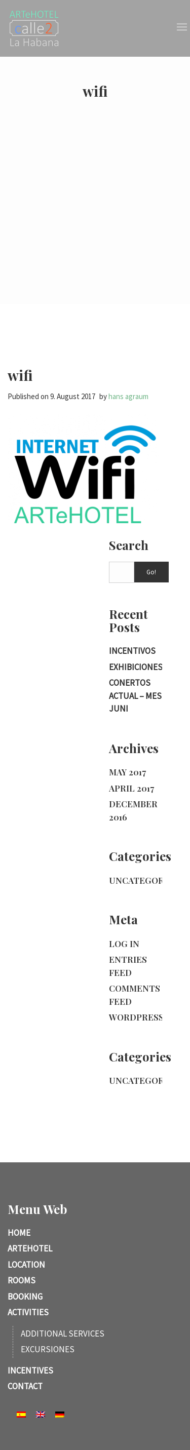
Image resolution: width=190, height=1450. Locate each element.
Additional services (62, 1333)
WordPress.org (147, 1017)
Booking (25, 1296)
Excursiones (47, 1349)
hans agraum (128, 396)
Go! (151, 572)
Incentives (30, 1370)
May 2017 (127, 771)
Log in (124, 943)
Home (19, 1232)
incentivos (132, 650)
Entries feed (128, 966)
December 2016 (133, 810)
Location (26, 1264)
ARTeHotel (30, 1248)
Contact (25, 1386)
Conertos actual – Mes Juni (135, 695)
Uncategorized (146, 880)
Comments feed (134, 995)
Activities (28, 1312)
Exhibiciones (136, 667)
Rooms (21, 1280)
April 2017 (131, 788)
